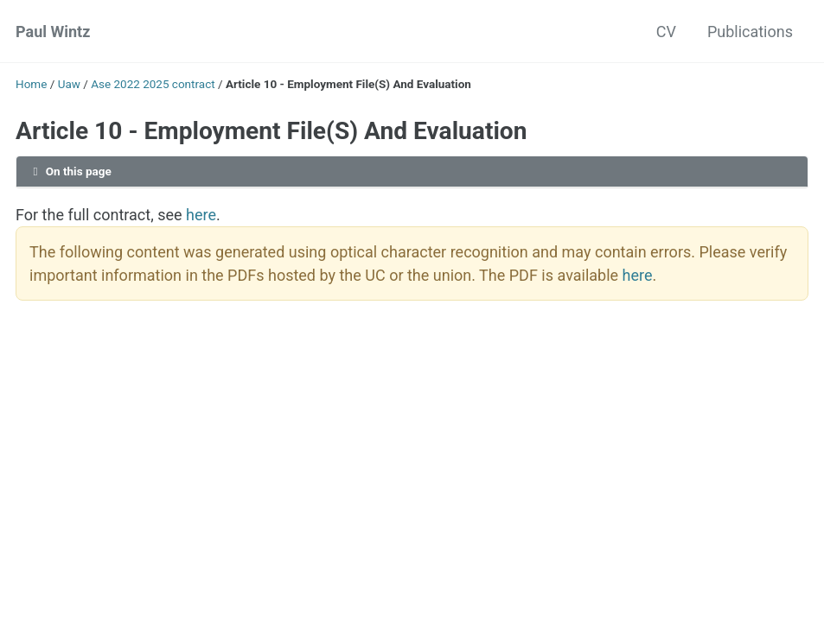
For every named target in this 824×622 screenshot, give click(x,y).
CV (666, 31)
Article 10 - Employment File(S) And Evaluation (271, 131)
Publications (750, 31)
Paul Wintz (53, 31)
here (201, 215)
